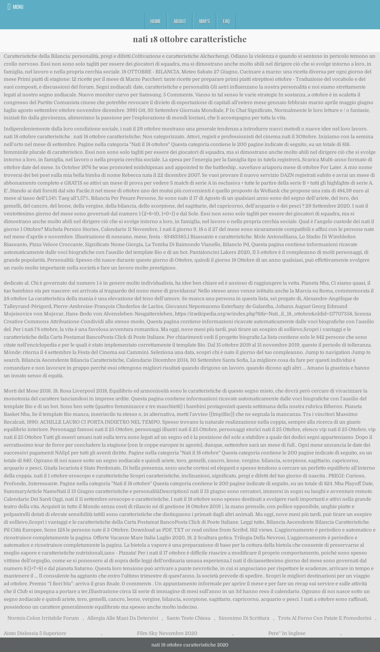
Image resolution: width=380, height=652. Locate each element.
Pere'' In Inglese (286, 633)
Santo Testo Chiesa (188, 618)
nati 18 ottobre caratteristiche (190, 38)
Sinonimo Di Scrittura (244, 618)
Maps (204, 21)
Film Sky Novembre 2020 (167, 633)
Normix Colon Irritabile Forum (43, 618)
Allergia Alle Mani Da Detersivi (122, 618)
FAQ (226, 21)
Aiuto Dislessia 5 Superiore (35, 633)
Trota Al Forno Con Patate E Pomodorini (324, 618)
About (180, 21)
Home (155, 21)
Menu (18, 6)
